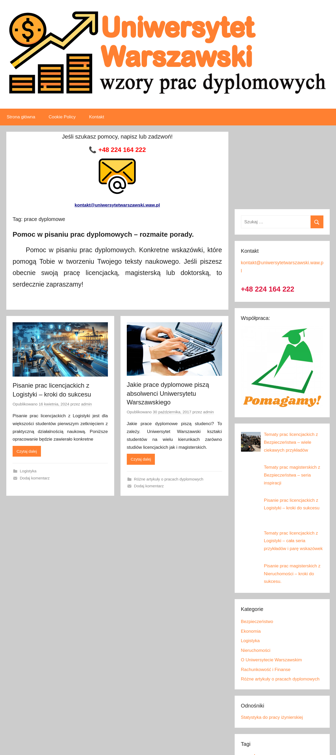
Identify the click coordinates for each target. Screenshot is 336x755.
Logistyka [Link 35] (250, 640)
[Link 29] (292, 475)
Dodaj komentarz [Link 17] (35, 478)
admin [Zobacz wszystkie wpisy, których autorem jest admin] (86, 404)
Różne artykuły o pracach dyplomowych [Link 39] (280, 679)
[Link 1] (168, 12)
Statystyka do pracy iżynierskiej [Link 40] (272, 717)
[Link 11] (60, 326)
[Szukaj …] (282, 221)
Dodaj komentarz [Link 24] (149, 486)
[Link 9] (117, 163)
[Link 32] (292, 573)
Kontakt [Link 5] (96, 116)
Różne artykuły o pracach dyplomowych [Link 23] (168, 479)
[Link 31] (293, 541)
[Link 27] (282, 406)
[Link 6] (117, 149)
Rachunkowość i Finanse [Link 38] (266, 669)
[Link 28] (291, 442)
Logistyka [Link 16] (28, 471)
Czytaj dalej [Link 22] (141, 459)
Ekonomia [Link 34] (251, 631)
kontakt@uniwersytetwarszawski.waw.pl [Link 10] (117, 205)
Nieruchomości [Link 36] (255, 650)
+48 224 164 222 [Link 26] (267, 289)
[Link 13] (54, 404)
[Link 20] (172, 412)
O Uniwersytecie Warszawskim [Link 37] (271, 659)
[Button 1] (317, 221)
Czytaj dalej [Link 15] (27, 451)
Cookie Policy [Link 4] (62, 116)
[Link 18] (174, 326)
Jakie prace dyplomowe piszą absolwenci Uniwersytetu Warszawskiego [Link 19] (168, 393)
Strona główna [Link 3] (21, 116)
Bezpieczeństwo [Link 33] (257, 621)
